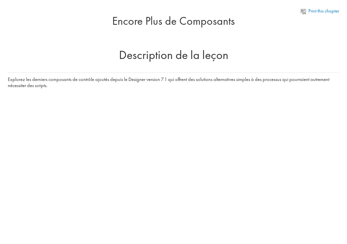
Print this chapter (320, 11)
